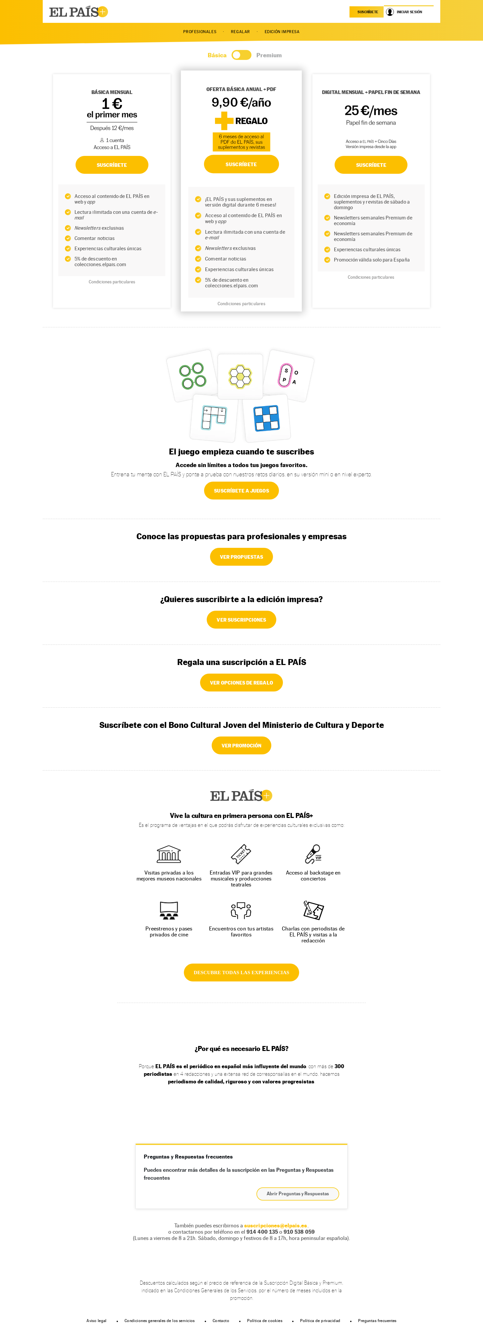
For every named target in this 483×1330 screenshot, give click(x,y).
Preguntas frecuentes (377, 1320)
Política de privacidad (320, 1320)
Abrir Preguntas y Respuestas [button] (298, 1194)
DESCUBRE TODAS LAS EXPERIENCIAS (241, 972)
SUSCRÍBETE (112, 165)
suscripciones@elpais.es (275, 1225)
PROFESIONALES (199, 31)
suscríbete (367, 12)
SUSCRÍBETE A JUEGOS (241, 491)
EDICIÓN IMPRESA (282, 31)
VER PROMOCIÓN (242, 745)
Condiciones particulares (112, 281)
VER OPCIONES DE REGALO (241, 683)
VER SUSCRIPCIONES (241, 620)
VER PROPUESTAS (241, 557)
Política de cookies (264, 1320)
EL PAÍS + (241, 795)
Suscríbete (371, 165)
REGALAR (240, 31)
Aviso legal (96, 1320)
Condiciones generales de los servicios (160, 1320)
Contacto (221, 1320)
